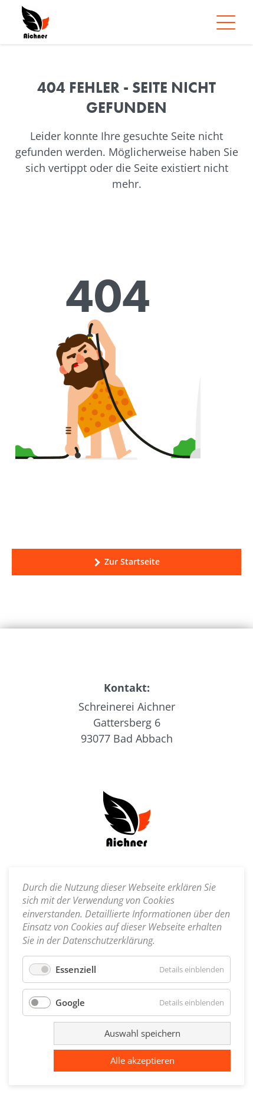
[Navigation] (225, 22)
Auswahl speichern (142, 1033)
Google (70, 1002)
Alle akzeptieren (142, 1060)
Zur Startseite (126, 561)
